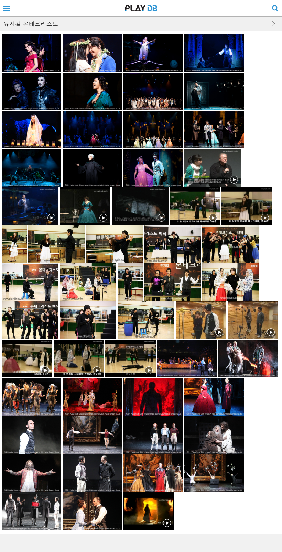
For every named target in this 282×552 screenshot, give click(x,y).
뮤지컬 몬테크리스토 (30, 24)
